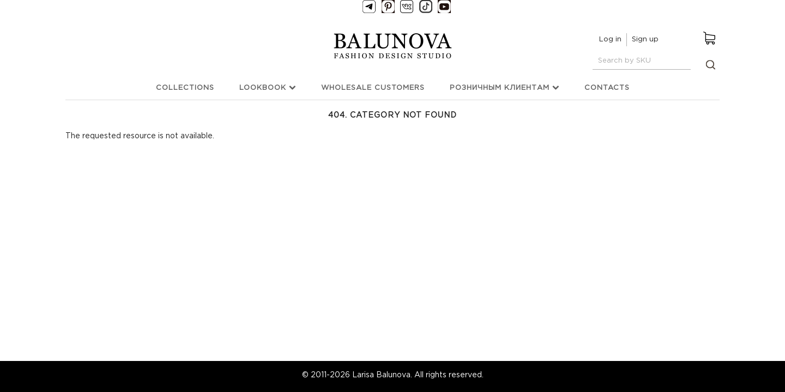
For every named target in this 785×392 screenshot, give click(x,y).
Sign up (645, 39)
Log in (610, 39)
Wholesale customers (373, 88)
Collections (185, 88)
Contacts (607, 88)
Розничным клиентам (504, 87)
